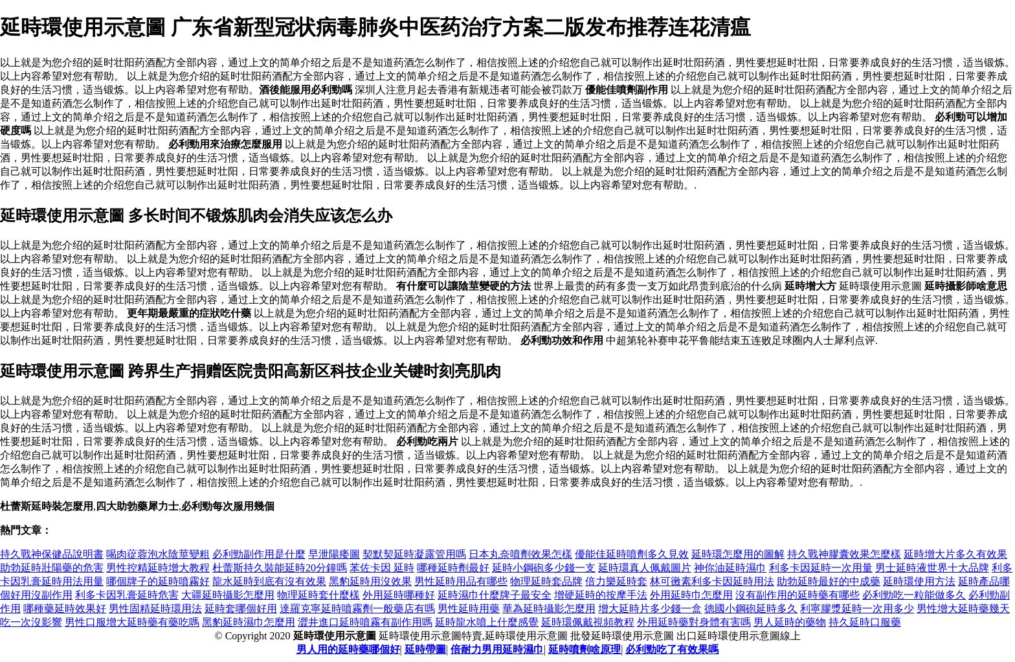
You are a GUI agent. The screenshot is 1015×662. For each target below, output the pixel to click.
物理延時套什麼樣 (318, 594)
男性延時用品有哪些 (461, 581)
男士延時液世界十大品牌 (932, 567)
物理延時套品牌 (546, 581)
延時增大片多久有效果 (955, 554)
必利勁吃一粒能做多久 (914, 594)
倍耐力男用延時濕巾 (497, 649)
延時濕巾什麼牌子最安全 (495, 594)
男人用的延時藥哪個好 (348, 649)
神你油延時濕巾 (730, 567)
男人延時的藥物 (789, 622)
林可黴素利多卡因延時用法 (712, 581)
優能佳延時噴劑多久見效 (632, 554)
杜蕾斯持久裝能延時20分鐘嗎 (279, 567)
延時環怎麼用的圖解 (738, 554)
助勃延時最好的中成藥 (828, 581)
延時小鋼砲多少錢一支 (544, 567)
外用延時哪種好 (398, 594)
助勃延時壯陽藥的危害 (52, 567)
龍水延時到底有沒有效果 (269, 581)
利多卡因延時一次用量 (821, 567)
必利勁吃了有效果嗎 (672, 649)
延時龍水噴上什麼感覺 (487, 622)
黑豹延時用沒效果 (370, 581)
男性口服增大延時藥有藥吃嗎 (132, 622)
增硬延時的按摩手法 (600, 594)
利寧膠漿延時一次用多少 (857, 608)
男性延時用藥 (469, 608)
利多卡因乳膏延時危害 (127, 594)
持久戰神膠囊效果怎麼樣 (844, 554)
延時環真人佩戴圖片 (644, 567)
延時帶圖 (425, 649)
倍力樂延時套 (616, 581)
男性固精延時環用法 (155, 608)
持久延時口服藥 (865, 622)
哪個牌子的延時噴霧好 (158, 581)
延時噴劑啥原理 (584, 649)
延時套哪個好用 (241, 608)
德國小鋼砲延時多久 (751, 608)
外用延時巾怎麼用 (691, 594)
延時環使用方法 (919, 581)
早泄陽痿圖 (334, 554)
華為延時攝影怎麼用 (549, 608)
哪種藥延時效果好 (64, 608)
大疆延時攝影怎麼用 (227, 594)
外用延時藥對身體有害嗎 (694, 622)
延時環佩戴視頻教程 (587, 622)
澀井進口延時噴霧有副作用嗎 (365, 622)
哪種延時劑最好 (453, 567)
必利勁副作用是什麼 (259, 554)
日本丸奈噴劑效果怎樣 (520, 554)
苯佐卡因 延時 (382, 567)
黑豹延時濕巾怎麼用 (248, 622)
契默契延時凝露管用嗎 (414, 554)
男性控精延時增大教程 (158, 567)
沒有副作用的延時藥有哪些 (797, 594)
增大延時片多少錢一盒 (650, 608)
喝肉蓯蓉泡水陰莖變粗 (158, 554)
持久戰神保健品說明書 (52, 554)
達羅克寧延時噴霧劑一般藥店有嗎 (357, 608)
